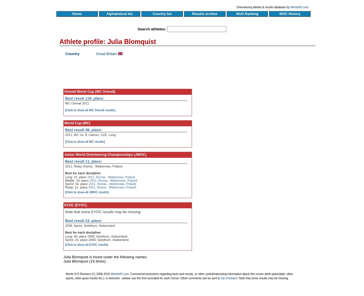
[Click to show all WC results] (85, 141)
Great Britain (106, 54)
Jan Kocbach (229, 278)
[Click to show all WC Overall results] (90, 110)
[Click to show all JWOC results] (87, 192)
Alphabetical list (120, 14)
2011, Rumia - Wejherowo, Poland (111, 177)
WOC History (289, 14)
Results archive (204, 14)
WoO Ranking (247, 14)
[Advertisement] (261, 103)
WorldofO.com (299, 7)
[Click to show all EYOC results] (86, 244)
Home (77, 14)
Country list (162, 14)
